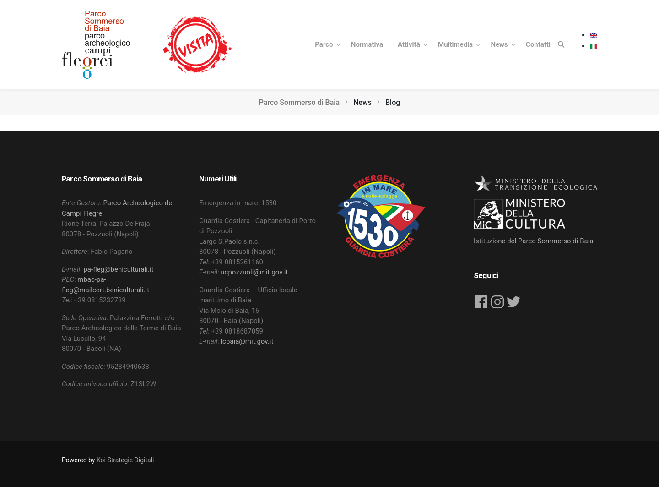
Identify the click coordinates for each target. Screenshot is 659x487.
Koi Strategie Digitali (125, 460)
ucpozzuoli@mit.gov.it (254, 272)
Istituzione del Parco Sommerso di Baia (534, 241)
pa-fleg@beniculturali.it (118, 269)
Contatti (538, 44)
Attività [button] (409, 44)
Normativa (367, 44)
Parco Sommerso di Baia (299, 102)
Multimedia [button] (456, 44)
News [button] (500, 44)
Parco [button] (325, 44)
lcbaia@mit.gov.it (247, 341)
